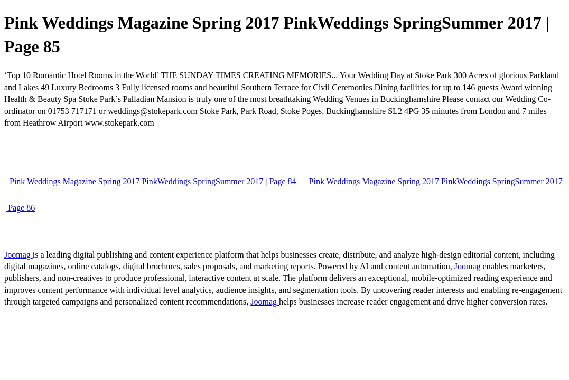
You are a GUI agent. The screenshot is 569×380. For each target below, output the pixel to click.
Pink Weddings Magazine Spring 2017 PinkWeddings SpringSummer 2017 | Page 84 (153, 181)
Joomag (18, 254)
